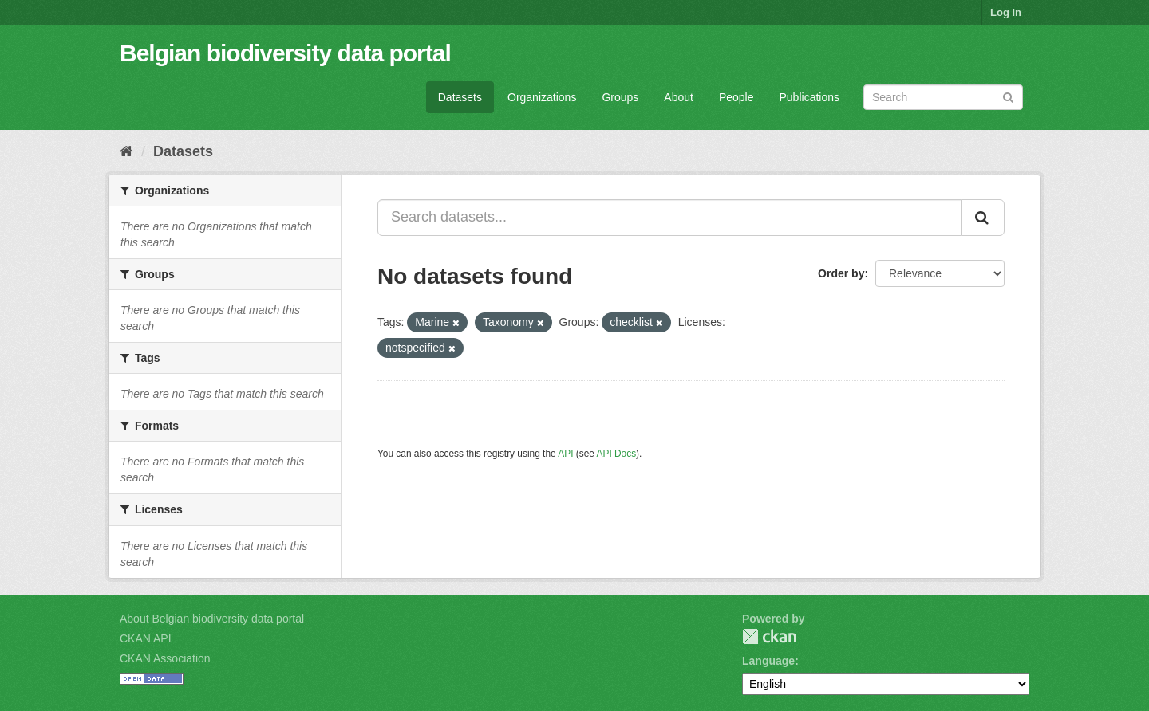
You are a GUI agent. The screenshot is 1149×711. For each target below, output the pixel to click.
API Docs (617, 453)
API (565, 453)
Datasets (460, 97)
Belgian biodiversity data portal (285, 53)
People (736, 97)
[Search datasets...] (669, 217)
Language (768, 660)
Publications (810, 97)
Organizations (541, 97)
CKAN (769, 636)
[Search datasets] (943, 97)
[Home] (126, 151)
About (678, 97)
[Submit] (1008, 96)
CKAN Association (165, 658)
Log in (1005, 12)
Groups (620, 97)
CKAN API (146, 638)
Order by (841, 273)
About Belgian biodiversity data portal (212, 618)
